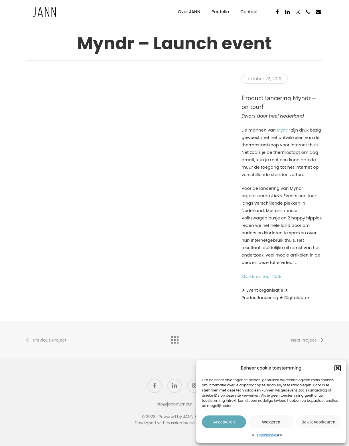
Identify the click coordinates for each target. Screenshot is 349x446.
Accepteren (224, 421)
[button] (337, 368)
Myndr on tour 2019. (262, 276)
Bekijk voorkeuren (318, 421)
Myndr (283, 130)
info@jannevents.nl (175, 404)
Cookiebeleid (268, 435)
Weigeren (271, 421)
